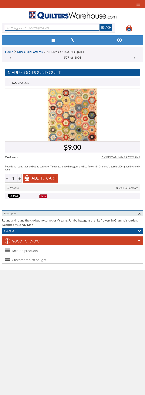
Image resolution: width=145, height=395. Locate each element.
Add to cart (40, 178)
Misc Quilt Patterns (30, 51)
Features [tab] (72, 230)
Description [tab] (72, 213)
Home (9, 51)
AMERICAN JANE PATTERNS (120, 157)
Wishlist (13, 188)
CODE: (15, 82)
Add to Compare (127, 188)
